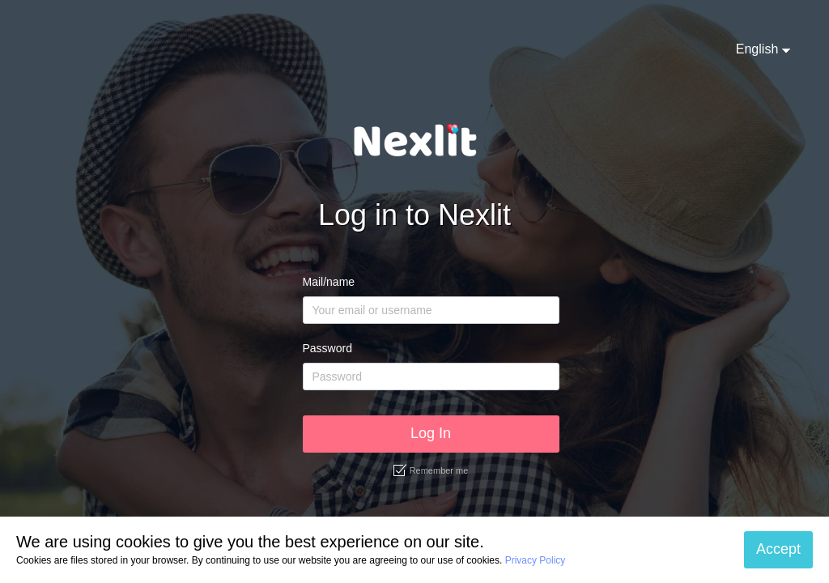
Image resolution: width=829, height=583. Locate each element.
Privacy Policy (535, 560)
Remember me (431, 470)
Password (327, 348)
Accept (778, 549)
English (757, 49)
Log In (430, 433)
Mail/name (329, 281)
